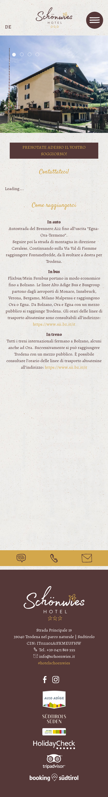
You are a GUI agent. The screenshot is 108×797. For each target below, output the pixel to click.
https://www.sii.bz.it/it (54, 324)
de (8, 27)
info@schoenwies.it (57, 656)
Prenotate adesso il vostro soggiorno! (54, 150)
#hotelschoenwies (54, 663)
